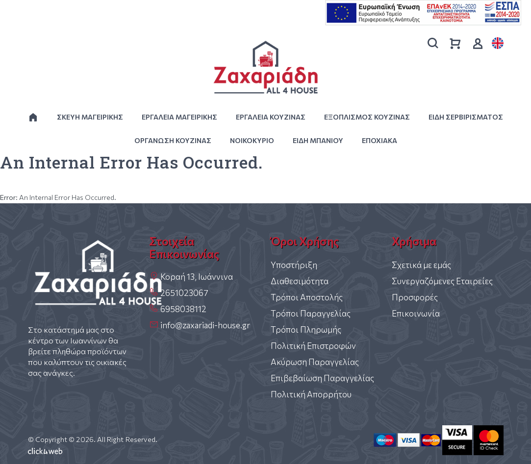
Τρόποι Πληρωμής (306, 329)
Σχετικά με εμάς (421, 265)
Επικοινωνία (416, 313)
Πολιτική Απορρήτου (311, 394)
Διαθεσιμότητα (300, 281)
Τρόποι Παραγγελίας (311, 313)
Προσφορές (415, 297)
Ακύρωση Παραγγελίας (315, 362)
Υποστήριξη (294, 265)
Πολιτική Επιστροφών (313, 346)
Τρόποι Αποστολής (307, 297)
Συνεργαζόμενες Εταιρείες (442, 281)
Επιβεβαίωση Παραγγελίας (322, 378)
